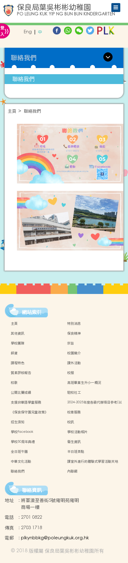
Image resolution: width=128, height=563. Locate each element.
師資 (14, 353)
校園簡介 (74, 353)
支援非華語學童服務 (26, 402)
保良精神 (74, 333)
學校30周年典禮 (23, 441)
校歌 (14, 382)
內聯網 (72, 471)
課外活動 (74, 362)
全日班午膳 (19, 451)
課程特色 (17, 362)
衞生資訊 (74, 441)
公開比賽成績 (21, 392)
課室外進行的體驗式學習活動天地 (92, 461)
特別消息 (74, 323)
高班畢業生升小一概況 (84, 382)
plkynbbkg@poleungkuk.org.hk (55, 538)
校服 (70, 372)
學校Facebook (22, 431)
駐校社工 (74, 392)
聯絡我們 (23, 79)
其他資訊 (17, 333)
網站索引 (32, 312)
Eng (28, 32)
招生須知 (17, 422)
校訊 (70, 422)
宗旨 (70, 343)
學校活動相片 (77, 431)
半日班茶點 (75, 451)
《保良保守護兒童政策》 (29, 412)
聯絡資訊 (32, 490)
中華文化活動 (21, 461)
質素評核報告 (21, 372)
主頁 (12, 111)
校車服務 (74, 412)
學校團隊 (17, 343)
